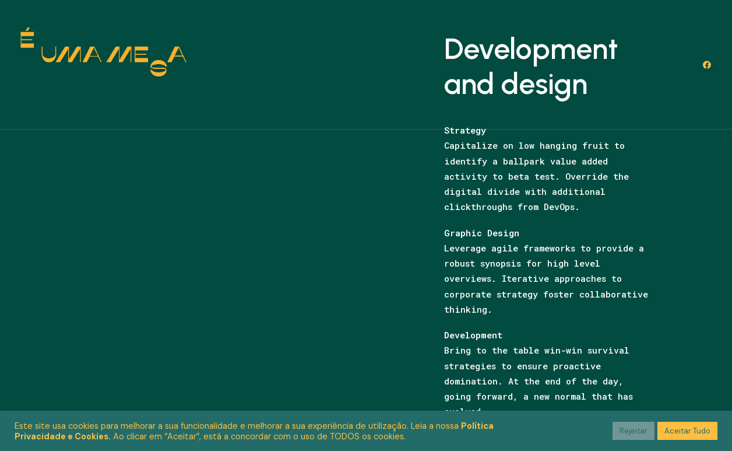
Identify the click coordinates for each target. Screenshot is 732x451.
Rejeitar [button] (633, 431)
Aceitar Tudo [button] (687, 431)
